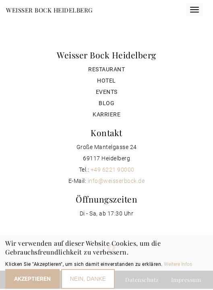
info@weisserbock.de (116, 181)
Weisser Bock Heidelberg (49, 10)
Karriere (106, 114)
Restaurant (106, 69)
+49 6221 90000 (112, 169)
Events (107, 92)
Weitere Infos (178, 266)
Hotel (106, 80)
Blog (106, 103)
